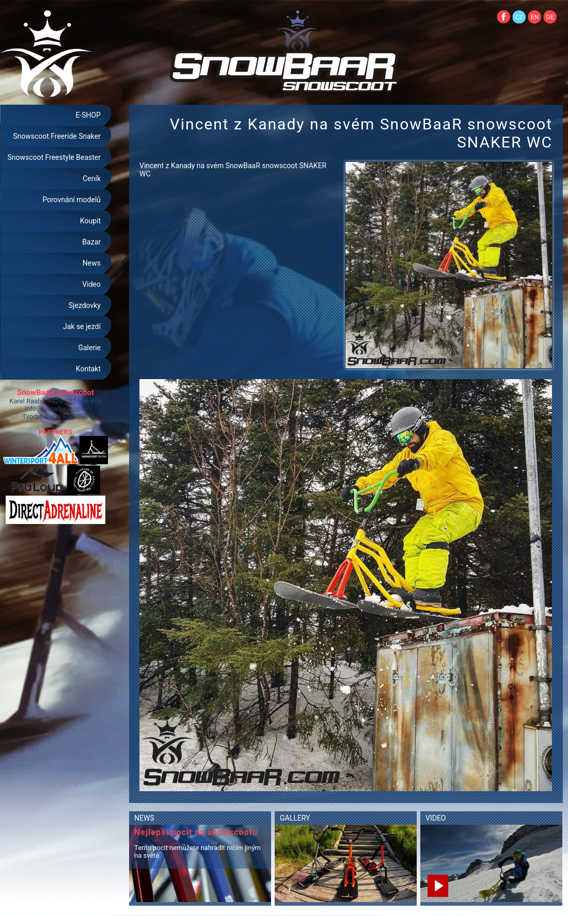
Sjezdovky (85, 305)
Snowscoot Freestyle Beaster (54, 157)
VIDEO (435, 818)
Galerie (89, 347)
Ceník (92, 178)
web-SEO (75, 416)
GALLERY (295, 818)
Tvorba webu (41, 416)
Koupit (90, 221)
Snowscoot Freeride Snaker (57, 136)
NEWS (144, 818)
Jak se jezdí (82, 326)
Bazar (91, 242)
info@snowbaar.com (55, 409)
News (92, 263)
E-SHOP (88, 115)
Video (91, 284)
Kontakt (88, 369)
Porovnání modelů (71, 199)
